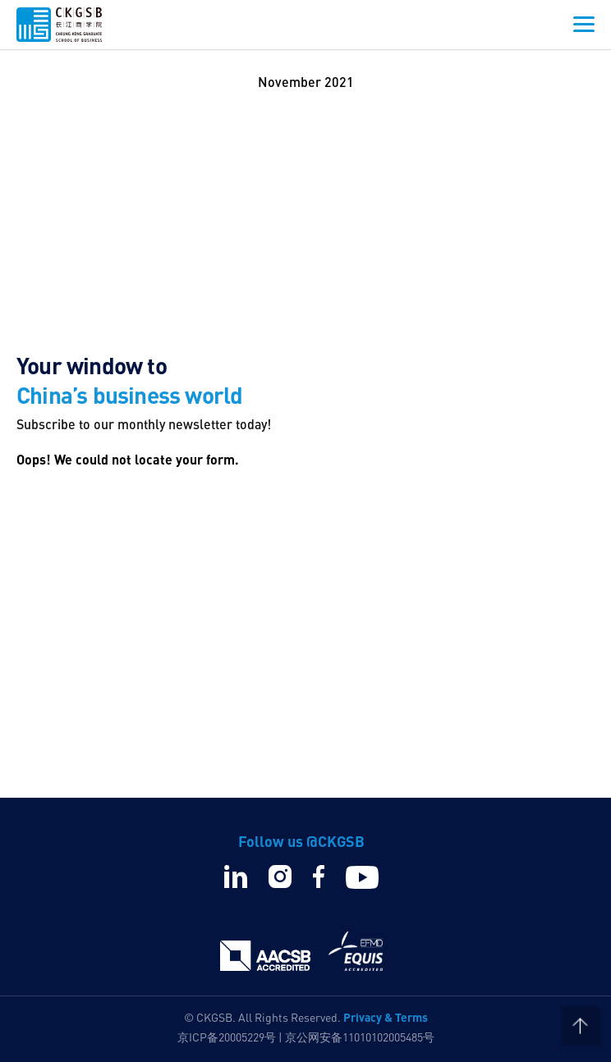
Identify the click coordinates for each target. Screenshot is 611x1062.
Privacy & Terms (385, 1016)
